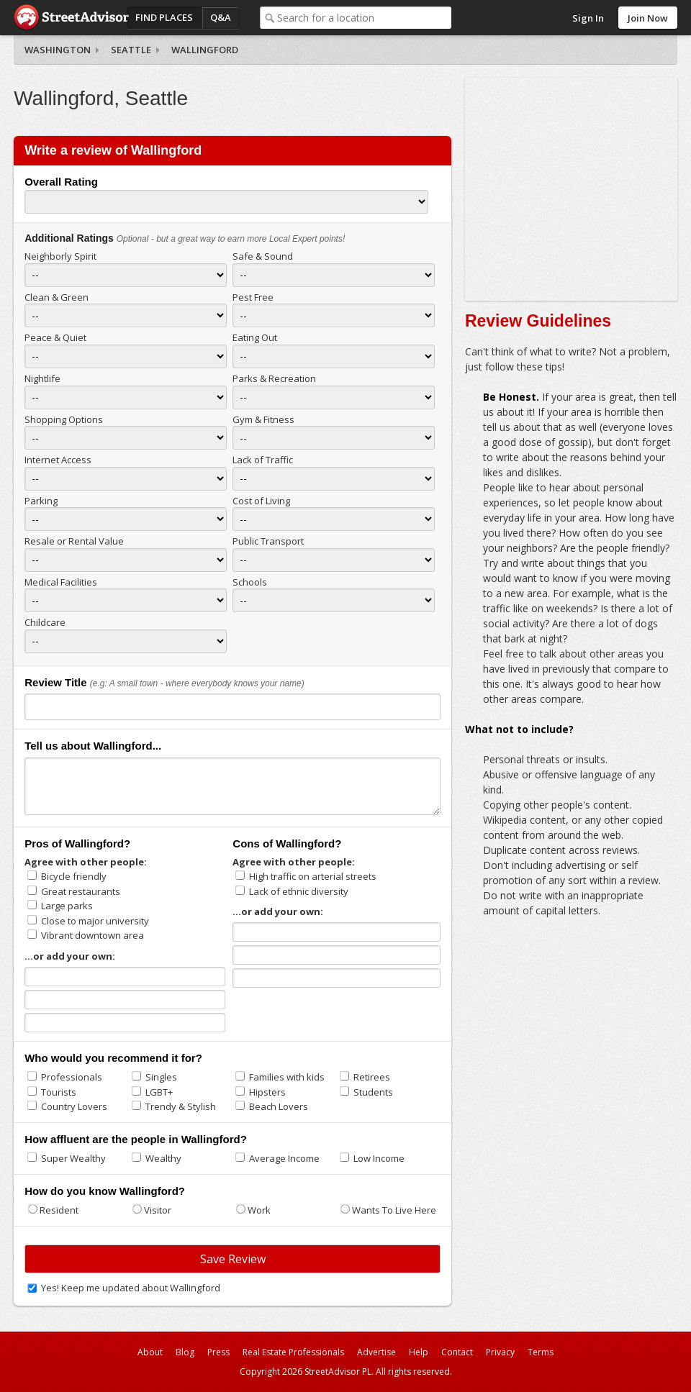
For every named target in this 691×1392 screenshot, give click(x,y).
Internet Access (57, 459)
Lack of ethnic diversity (298, 891)
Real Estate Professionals (293, 1352)
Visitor (157, 1210)
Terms (541, 1352)
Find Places (164, 17)
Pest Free (253, 297)
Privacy (500, 1352)
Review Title (55, 682)
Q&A (220, 17)
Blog (185, 1352)
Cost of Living (261, 500)
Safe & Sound (262, 256)
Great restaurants (80, 891)
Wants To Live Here (394, 1210)
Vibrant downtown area (92, 935)
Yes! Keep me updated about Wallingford (130, 1287)
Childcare (45, 622)
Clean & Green (56, 297)
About (150, 1352)
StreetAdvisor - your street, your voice (71, 17)
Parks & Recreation (274, 378)
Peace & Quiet (55, 337)
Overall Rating (61, 182)
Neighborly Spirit (60, 256)
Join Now (648, 18)
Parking (41, 500)
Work (259, 1210)
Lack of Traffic (262, 459)
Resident (59, 1210)
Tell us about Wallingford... (92, 746)
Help (418, 1352)
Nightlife (42, 378)
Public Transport (268, 540)
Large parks (67, 905)
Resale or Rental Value (74, 540)
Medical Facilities (60, 582)
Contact (457, 1352)
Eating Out (254, 337)
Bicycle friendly (74, 876)
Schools (249, 582)
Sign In (588, 18)
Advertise (376, 1352)
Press (218, 1352)
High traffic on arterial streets (312, 876)
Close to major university (95, 920)
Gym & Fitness (263, 419)
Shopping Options (63, 419)
